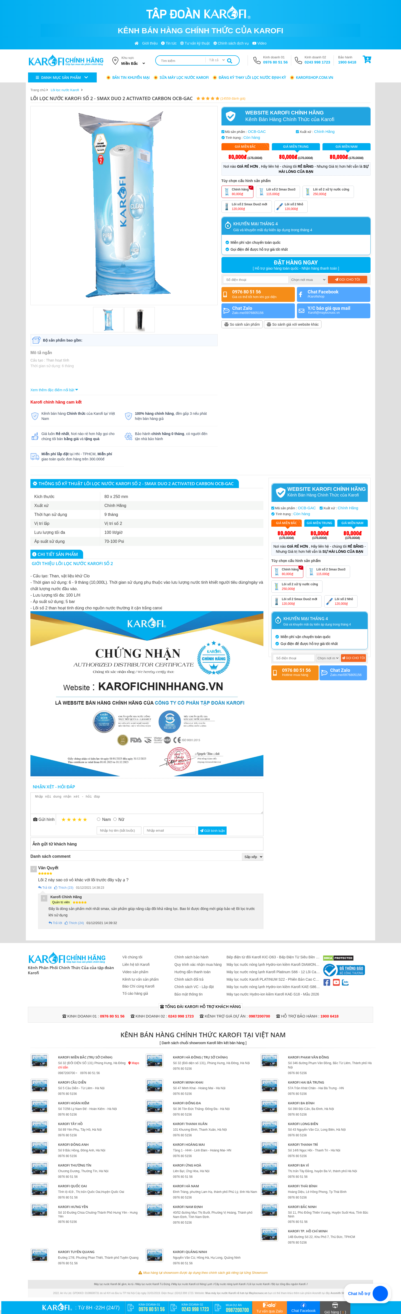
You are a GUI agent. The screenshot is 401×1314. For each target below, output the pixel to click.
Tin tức (168, 43)
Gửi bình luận (212, 834)
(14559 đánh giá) (232, 98)
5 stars (85, 823)
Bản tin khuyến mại (128, 77)
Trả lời (45, 891)
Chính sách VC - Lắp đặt (194, 991)
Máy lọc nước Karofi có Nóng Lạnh (193, 1288)
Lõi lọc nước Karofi (259, 1288)
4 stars (80, 823)
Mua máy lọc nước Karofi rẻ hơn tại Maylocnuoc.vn (236, 1297)
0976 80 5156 (182, 1072)
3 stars (74, 823)
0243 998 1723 (317, 62)
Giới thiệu (150, 43)
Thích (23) (64, 891)
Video (259, 43)
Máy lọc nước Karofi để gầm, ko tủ (114, 1288)
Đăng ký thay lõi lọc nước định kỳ (249, 77)
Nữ (121, 823)
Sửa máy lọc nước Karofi (181, 77)
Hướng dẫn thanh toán (192, 976)
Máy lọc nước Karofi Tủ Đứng (153, 1288)
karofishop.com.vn (311, 77)
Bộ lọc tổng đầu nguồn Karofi (289, 1288)
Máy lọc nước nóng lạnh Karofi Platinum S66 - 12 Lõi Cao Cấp (272, 976)
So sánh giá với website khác (293, 324)
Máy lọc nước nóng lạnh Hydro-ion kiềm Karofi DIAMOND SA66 (272, 968)
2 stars (69, 823)
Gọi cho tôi (347, 279)
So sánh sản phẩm (242, 324)
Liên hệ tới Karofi (136, 968)
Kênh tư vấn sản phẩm (140, 983)
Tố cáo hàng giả (135, 997)
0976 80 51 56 (275, 62)
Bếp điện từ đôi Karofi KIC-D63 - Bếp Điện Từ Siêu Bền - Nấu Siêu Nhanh (272, 961)
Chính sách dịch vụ (231, 43)
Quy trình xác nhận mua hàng (198, 968)
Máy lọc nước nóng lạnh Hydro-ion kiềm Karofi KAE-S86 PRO (271, 991)
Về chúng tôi (132, 961)
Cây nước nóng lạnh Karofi (230, 1288)
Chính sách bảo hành (191, 961)
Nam (106, 823)
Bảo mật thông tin (188, 998)
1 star (63, 823)
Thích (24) (74, 927)
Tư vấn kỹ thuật (195, 43)
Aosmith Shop (339, 1297)
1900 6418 (347, 62)
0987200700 (259, 1020)
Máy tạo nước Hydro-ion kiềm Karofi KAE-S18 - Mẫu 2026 (273, 998)
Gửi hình (43, 823)
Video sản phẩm (135, 976)
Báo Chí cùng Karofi (138, 990)
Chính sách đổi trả (189, 983)
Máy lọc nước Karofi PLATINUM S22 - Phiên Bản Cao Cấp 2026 (273, 983)
